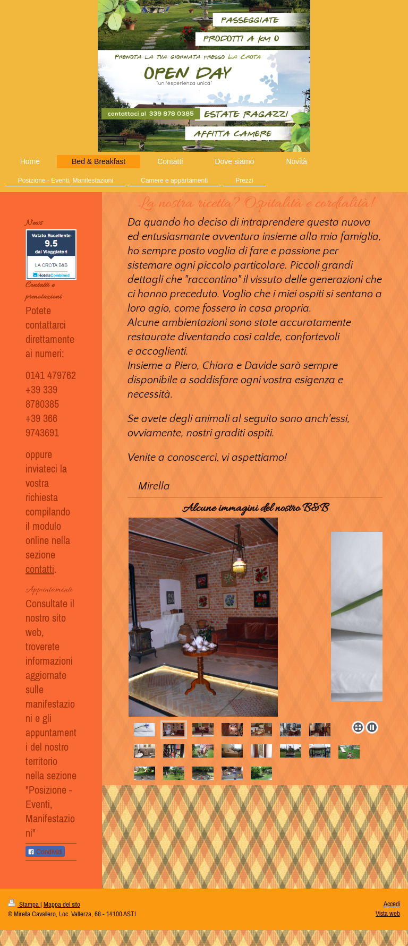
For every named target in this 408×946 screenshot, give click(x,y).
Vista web (388, 913)
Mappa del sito (62, 904)
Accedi (392, 904)
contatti (40, 569)
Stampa (24, 904)
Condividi (45, 852)
